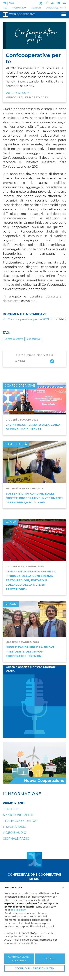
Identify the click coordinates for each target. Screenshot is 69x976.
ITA (4, 3)
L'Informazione (22, 793)
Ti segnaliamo (14, 827)
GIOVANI (11, 604)
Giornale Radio (16, 838)
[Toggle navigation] (62, 14)
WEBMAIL (19, 7)
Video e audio (14, 832)
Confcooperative (19, 14)
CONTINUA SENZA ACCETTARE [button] (19, 958)
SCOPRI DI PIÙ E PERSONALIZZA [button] (34, 968)
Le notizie (11, 809)
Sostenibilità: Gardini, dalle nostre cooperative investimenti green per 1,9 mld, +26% (34, 498)
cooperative (33, 339)
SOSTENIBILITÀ (16, 444)
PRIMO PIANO (17, 93)
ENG (11, 3)
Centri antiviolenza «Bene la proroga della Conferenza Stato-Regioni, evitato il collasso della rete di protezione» (31, 580)
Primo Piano (14, 803)
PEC (5, 7)
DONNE (10, 522)
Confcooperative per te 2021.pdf (28, 319)
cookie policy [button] (18, 909)
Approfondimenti (18, 815)
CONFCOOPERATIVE (20, 385)
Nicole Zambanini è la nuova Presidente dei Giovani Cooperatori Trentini (30, 651)
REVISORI (36, 7)
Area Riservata (56, 7)
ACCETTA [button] (50, 958)
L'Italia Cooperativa (19, 821)
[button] (63, 887)
